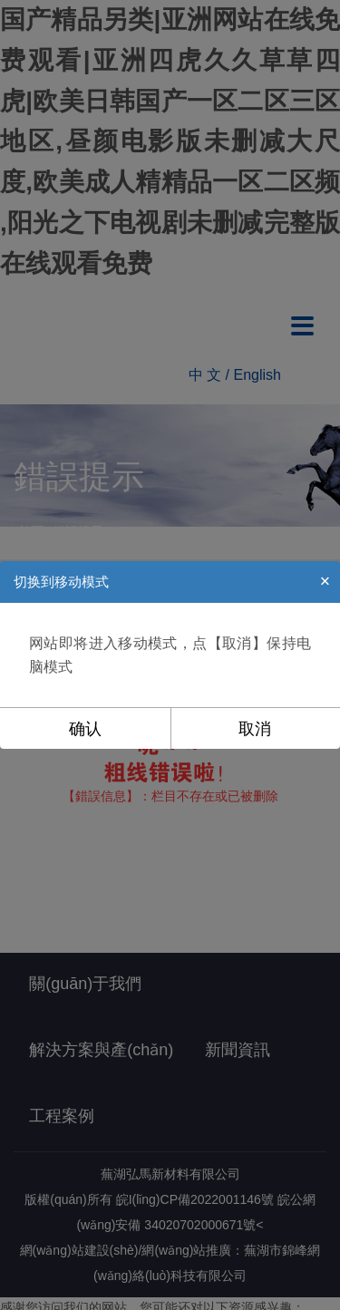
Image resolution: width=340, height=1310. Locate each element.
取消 (254, 729)
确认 (85, 729)
